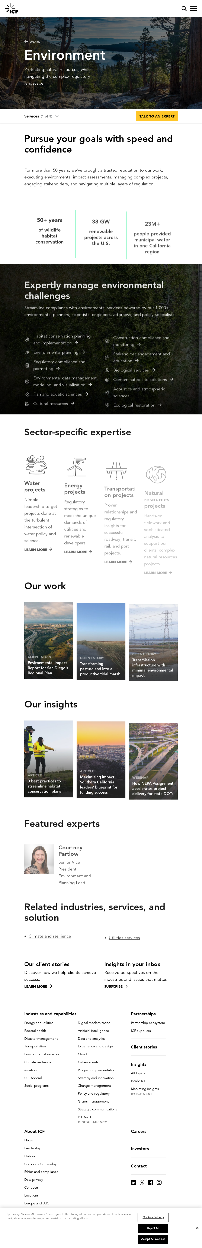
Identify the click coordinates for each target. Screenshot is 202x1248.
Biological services (134, 396)
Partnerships (146, 1013)
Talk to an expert (157, 116)
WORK (32, 42)
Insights (141, 1064)
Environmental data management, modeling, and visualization (65, 405)
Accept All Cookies (153, 1239)
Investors (142, 1148)
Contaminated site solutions (143, 406)
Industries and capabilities (52, 1013)
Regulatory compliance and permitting (59, 389)
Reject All (153, 1228)
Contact (141, 1166)
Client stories (146, 1047)
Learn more (38, 986)
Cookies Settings (153, 1218)
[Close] (197, 1228)
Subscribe (116, 986)
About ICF (37, 1131)
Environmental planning (59, 376)
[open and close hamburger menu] (193, 8)
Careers (141, 1131)
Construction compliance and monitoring (141, 367)
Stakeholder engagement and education (141, 384)
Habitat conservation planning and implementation (62, 363)
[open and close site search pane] (184, 8)
